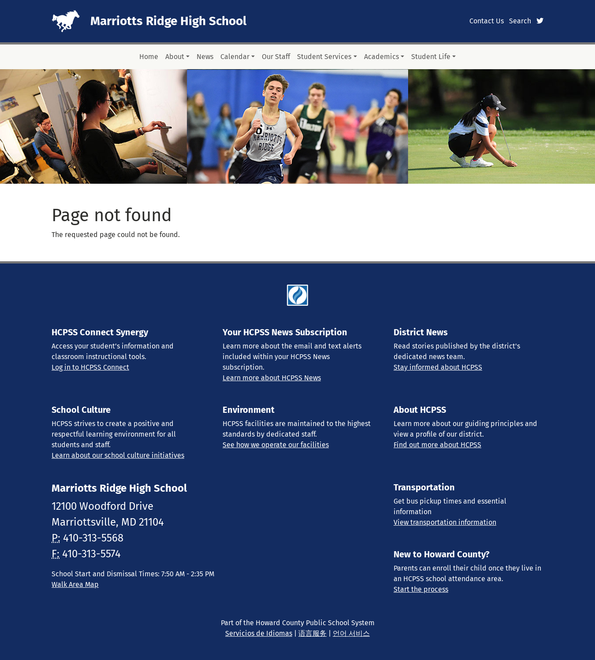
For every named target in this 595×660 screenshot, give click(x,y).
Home (148, 56)
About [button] (174, 56)
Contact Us (486, 21)
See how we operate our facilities (276, 445)
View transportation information (445, 522)
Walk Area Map (75, 584)
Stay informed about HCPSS (438, 367)
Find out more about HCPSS (437, 445)
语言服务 (312, 633)
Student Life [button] (430, 56)
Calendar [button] (234, 56)
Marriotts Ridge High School (168, 21)
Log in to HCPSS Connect (90, 367)
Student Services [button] (324, 56)
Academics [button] (381, 56)
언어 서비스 (351, 633)
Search (520, 21)
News (205, 56)
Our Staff (276, 56)
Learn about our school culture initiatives (118, 455)
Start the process (421, 589)
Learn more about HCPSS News (272, 378)
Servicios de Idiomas (258, 633)
